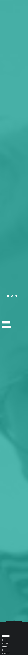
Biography (6, 47)
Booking (6, 38)
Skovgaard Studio (7, 651)
